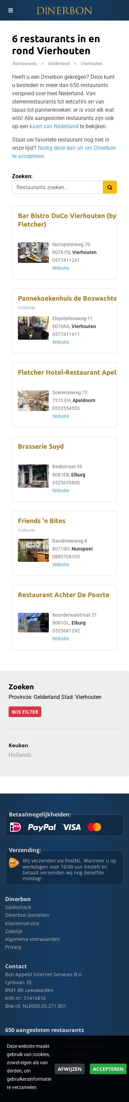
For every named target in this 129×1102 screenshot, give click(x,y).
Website (60, 268)
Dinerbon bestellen (27, 915)
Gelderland (58, 63)
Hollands (20, 755)
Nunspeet (82, 549)
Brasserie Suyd (41, 446)
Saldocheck (18, 907)
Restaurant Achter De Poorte (63, 594)
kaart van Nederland (54, 126)
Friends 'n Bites (41, 520)
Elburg (78, 475)
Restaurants (25, 63)
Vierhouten (92, 63)
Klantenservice (22, 923)
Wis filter (25, 712)
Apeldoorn (84, 400)
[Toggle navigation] (10, 10)
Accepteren (108, 1069)
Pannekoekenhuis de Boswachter (69, 298)
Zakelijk (13, 931)
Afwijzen (70, 1069)
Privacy (13, 947)
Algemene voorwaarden (32, 939)
